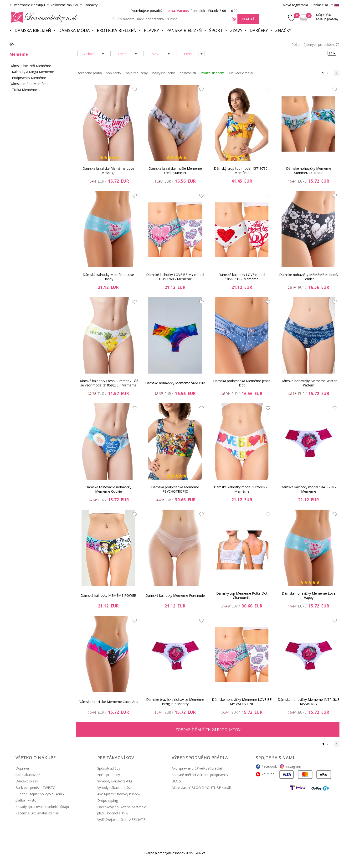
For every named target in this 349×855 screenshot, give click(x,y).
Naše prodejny (108, 774)
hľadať (248, 19)
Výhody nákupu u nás (113, 787)
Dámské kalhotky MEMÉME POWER (108, 595)
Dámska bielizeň (33, 30)
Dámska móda (74, 30)
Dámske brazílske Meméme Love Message (108, 170)
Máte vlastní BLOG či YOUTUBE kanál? (201, 787)
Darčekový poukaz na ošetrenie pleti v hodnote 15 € (121, 810)
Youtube (268, 774)
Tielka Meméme (24, 89)
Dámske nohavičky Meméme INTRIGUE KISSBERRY (308, 701)
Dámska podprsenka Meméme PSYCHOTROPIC (175, 489)
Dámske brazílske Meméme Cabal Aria (108, 701)
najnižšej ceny (137, 73)
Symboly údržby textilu (114, 781)
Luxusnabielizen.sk (43, 17)
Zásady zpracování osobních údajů (42, 806)
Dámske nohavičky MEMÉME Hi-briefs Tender (308, 276)
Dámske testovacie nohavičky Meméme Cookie (108, 489)
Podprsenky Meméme (29, 77)
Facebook (269, 766)
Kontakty (91, 5)
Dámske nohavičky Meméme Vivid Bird (175, 383)
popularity (113, 73)
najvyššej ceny (163, 73)
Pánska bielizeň (184, 30)
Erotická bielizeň (117, 30)
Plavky (151, 30)
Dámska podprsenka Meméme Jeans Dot (241, 383)
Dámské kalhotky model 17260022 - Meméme (242, 489)
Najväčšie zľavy (241, 73)
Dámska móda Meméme (29, 83)
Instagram (293, 766)
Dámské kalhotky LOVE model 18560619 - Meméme (241, 276)
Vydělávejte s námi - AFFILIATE (121, 819)
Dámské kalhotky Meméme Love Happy (108, 276)
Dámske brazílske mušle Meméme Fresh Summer (175, 170)
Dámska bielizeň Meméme (30, 65)
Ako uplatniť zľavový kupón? (118, 794)
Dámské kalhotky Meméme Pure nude (175, 595)
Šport (216, 30)
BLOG (176, 781)
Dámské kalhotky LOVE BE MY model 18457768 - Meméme (175, 276)
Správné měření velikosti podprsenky (200, 774)
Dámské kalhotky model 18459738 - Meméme (308, 489)
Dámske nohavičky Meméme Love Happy (308, 595)
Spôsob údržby (108, 768)
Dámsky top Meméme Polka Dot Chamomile (241, 595)
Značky (283, 30)
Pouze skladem (212, 73)
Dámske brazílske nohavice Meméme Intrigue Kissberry (175, 701)
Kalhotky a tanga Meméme (33, 71)
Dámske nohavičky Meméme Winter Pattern (309, 383)
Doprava (22, 768)
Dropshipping (107, 800)
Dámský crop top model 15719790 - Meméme (242, 170)
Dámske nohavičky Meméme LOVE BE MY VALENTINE (242, 701)
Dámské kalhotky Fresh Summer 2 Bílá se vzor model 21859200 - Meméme (108, 383)
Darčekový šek (26, 781)
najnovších (188, 73)
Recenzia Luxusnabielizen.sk (37, 813)
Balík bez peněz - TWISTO (35, 787)
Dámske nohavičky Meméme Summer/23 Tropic (308, 170)
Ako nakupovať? (27, 774)
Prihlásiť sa (319, 5)
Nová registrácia (295, 5)
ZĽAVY (236, 30)
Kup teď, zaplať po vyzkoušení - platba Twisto (39, 797)
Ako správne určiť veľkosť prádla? (197, 768)
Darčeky (259, 30)
